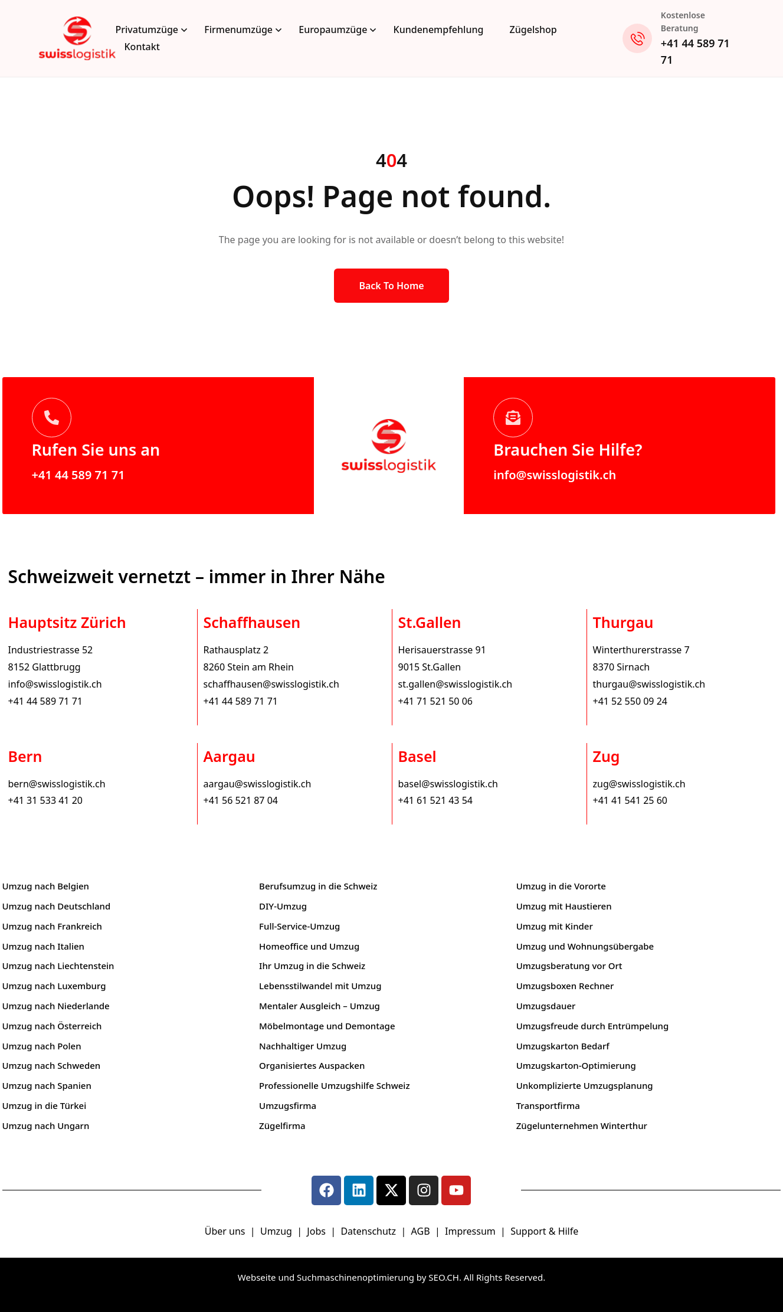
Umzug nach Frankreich (52, 926)
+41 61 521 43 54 (435, 800)
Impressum (471, 1231)
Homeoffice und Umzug (309, 946)
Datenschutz (369, 1231)
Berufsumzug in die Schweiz (318, 886)
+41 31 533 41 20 (45, 800)
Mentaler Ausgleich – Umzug (319, 1006)
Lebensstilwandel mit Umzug (320, 986)
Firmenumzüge (238, 29)
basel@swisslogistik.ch (448, 783)
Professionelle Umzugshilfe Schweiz (334, 1085)
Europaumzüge (333, 29)
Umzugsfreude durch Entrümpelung (592, 1026)
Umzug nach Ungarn (46, 1125)
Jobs (316, 1231)
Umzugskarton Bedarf (563, 1046)
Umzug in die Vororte (561, 886)
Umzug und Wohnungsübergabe (585, 946)
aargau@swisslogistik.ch (258, 783)
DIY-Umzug (283, 906)
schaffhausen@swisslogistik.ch (271, 684)
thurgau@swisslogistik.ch (649, 684)
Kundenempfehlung (439, 29)
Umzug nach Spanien (46, 1085)
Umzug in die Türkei (44, 1105)
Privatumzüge (147, 29)
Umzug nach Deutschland (56, 906)
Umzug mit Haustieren (564, 906)
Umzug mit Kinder (554, 926)
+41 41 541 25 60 (630, 800)
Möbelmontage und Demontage (327, 1026)
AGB (422, 1231)
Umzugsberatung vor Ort (569, 965)
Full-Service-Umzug (299, 926)
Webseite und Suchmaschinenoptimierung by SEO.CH (348, 1277)
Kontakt (142, 46)
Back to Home (391, 285)
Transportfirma (548, 1105)
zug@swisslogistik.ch (639, 783)
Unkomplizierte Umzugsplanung (584, 1085)
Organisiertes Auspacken (312, 1065)
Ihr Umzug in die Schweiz (312, 965)
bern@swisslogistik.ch (57, 783)
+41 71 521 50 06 (435, 701)
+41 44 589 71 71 (78, 475)
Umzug (277, 1231)
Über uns (225, 1231)
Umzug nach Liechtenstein (58, 965)
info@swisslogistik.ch (554, 475)
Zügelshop (533, 29)
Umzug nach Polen (41, 1046)
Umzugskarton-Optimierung (576, 1065)
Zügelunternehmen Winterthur (581, 1125)
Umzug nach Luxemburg (54, 986)
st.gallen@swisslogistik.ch (455, 684)
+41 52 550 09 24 (630, 701)
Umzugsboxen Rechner (565, 986)
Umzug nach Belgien (46, 886)
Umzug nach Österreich (52, 1026)
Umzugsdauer (546, 1006)
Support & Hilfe (544, 1231)
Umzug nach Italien (43, 946)
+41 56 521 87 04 (241, 800)
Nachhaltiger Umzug (302, 1046)
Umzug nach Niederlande (56, 1006)
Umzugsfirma (287, 1105)
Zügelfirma (282, 1125)
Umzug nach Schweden (51, 1065)
